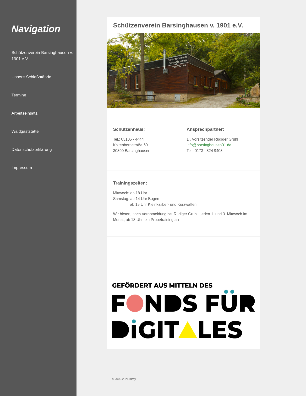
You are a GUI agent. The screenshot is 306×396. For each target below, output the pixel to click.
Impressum (21, 167)
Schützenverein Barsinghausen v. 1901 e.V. (42, 55)
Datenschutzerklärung (31, 149)
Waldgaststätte (25, 131)
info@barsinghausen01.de (209, 145)
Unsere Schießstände (31, 76)
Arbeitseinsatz (24, 113)
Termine (18, 95)
